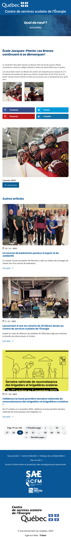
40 (52, 432)
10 (57, 427)
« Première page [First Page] (33, 427)
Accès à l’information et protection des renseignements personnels (35, 464)
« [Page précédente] (45, 427)
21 (33, 432)
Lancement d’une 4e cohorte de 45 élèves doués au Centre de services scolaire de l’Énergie (33, 327)
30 (45, 432)
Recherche (56, 5)
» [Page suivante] (26, 437)
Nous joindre (13, 456)
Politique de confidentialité (51, 456)
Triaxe (43, 535)
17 (7, 432)
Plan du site (35, 460)
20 (26, 432)
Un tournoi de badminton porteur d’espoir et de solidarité (30, 254)
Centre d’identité (29, 456)
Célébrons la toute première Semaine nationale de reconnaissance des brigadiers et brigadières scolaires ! (35, 401)
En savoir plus (11, 185)
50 (58, 432)
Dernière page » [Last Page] (38, 437)
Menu (65, 5)
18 (13, 432)
